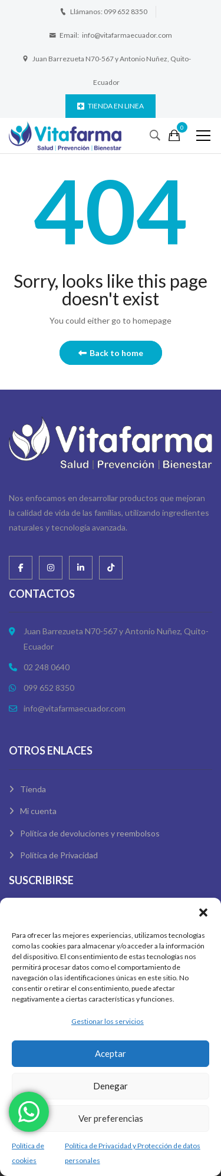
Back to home (110, 353)
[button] (203, 912)
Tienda (33, 789)
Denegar (110, 1086)
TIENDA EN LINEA (110, 105)
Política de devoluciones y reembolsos (90, 833)
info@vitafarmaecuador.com (127, 35)
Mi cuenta (38, 811)
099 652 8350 (125, 11)
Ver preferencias (110, 1118)
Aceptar (110, 1053)
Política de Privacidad (59, 855)
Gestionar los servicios (107, 1021)
